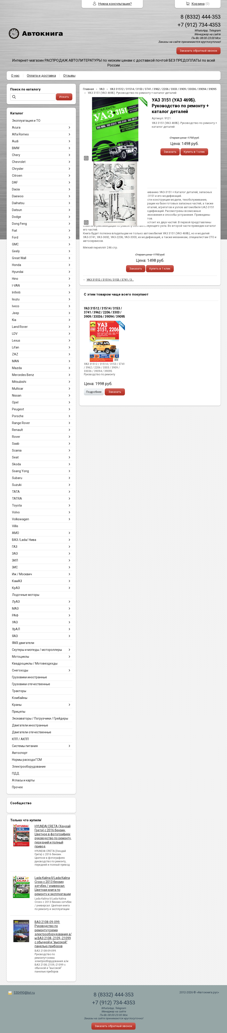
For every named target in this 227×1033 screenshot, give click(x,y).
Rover (16, 436)
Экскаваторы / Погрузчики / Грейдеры (40, 718)
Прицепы (18, 711)
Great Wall (19, 258)
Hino (15, 278)
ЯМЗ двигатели (23, 643)
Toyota (17, 505)
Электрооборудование (29, 766)
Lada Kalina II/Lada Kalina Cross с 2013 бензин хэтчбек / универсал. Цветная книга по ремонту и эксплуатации (53, 886)
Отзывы (69, 76)
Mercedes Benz (23, 375)
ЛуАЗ (16, 601)
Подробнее (93, 391)
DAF (15, 182)
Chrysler (18, 168)
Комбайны (19, 698)
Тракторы (19, 691)
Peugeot (18, 409)
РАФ (15, 615)
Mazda (17, 368)
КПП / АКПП (20, 739)
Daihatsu (18, 203)
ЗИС (15, 567)
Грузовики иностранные (29, 677)
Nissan (16, 395)
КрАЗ (16, 588)
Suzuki (17, 485)
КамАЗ (17, 581)
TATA (16, 491)
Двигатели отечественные (31, 732)
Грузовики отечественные (31, 684)
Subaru (17, 478)
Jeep (15, 313)
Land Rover (20, 327)
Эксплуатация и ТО (26, 120)
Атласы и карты (23, 780)
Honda (16, 265)
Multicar (17, 388)
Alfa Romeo (20, 134)
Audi (15, 141)
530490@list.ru (24, 992)
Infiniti (16, 292)
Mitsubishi (19, 381)
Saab (15, 443)
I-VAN (16, 285)
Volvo (16, 512)
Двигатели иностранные (30, 725)
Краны (17, 704)
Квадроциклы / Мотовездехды (34, 663)
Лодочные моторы (25, 595)
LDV (15, 333)
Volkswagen (20, 519)
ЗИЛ (15, 560)
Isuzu (16, 299)
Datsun (17, 210)
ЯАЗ (15, 636)
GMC (15, 244)
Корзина (198, 4)
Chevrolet (19, 162)
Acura (16, 127)
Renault (17, 430)
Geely (16, 251)
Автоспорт (20, 753)
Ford (15, 237)
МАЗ (15, 608)
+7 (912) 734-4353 (199, 25)
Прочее (17, 787)
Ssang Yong (20, 471)
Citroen (17, 175)
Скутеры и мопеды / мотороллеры (37, 649)
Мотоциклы (20, 656)
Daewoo (18, 196)
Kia (14, 320)
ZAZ (15, 354)
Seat (15, 457)
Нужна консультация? (115, 4)
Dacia (16, 189)
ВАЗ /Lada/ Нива (24, 540)
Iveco (15, 306)
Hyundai (17, 272)
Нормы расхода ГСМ (27, 759)
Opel (15, 402)
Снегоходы (20, 670)
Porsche (18, 416)
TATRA (17, 498)
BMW (15, 148)
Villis (15, 526)
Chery (16, 155)
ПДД (15, 773)
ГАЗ (14, 546)
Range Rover (21, 423)
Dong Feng (19, 223)
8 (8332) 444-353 (201, 17)
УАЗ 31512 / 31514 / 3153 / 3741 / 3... (110, 279)
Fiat (14, 230)
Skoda (16, 464)
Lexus (16, 340)
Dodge (16, 217)
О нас (15, 76)
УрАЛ (16, 629)
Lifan (15, 347)
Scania (17, 450)
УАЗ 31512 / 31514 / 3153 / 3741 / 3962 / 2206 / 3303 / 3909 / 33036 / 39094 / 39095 (104, 312)
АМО (15, 533)
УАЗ (15, 622)
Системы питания (25, 746)
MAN (15, 361)
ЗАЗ (15, 553)
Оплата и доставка (41, 76)
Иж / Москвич (22, 574)
